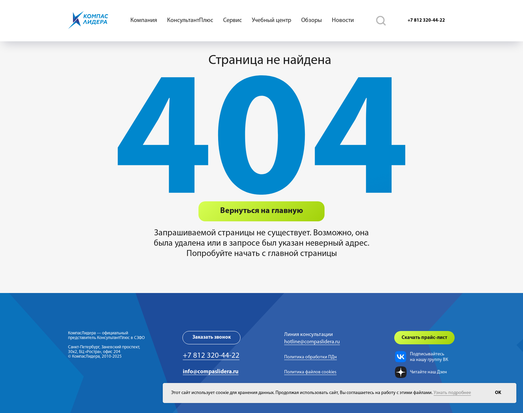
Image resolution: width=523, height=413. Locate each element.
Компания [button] (143, 20)
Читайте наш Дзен (428, 372)
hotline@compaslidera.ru (312, 342)
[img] (400, 356)
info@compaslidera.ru (210, 372)
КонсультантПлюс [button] (190, 20)
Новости (343, 20)
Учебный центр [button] (271, 20)
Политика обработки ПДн (310, 357)
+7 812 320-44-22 (211, 356)
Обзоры (311, 20)
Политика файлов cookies (310, 372)
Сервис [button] (232, 20)
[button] (211, 337)
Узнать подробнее (452, 392)
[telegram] (381, 21)
